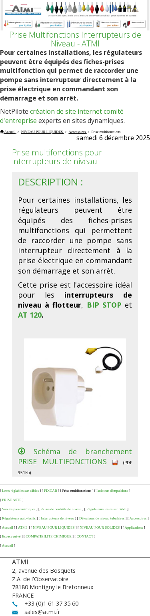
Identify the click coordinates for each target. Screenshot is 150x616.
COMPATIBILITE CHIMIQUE (48, 536)
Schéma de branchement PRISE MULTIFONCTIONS (75, 456)
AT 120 (30, 315)
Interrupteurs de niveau (57, 518)
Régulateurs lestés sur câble (106, 509)
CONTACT (84, 536)
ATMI (23, 527)
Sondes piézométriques (18, 509)
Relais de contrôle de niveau (60, 509)
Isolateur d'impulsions (112, 491)
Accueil (7, 527)
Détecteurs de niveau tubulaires (101, 518)
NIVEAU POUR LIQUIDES (54, 527)
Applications (134, 527)
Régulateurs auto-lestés (19, 518)
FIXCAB (50, 491)
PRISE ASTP (11, 500)
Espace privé (11, 536)
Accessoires (137, 518)
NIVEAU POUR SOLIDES (100, 527)
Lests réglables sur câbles (20, 491)
